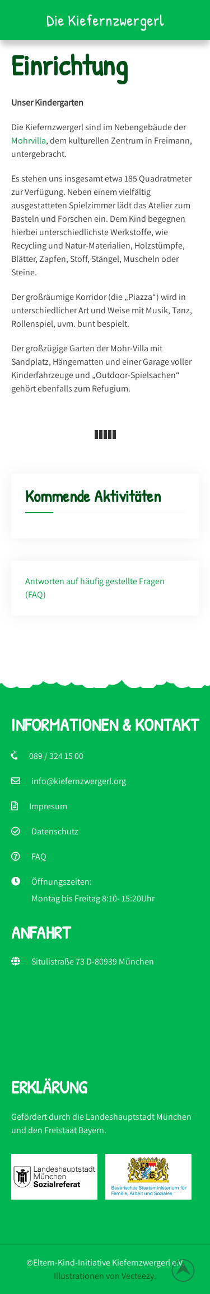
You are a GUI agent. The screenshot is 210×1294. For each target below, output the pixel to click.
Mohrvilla (28, 140)
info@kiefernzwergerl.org (78, 781)
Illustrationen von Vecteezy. (105, 1276)
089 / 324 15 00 (56, 756)
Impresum (48, 806)
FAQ (38, 856)
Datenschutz (54, 831)
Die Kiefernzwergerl (105, 20)
